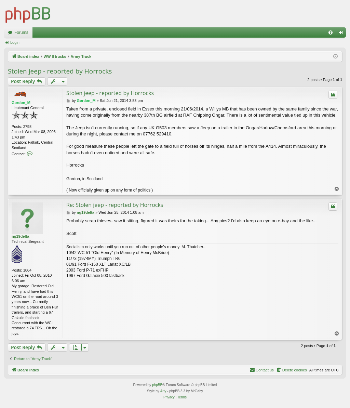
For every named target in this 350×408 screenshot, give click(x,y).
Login (14, 42)
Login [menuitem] (342, 34)
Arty (163, 391)
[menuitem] (330, 32)
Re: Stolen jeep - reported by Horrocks (114, 204)
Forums (21, 32)
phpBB (157, 385)
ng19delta (20, 236)
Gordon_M (21, 103)
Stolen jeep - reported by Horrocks (60, 71)
